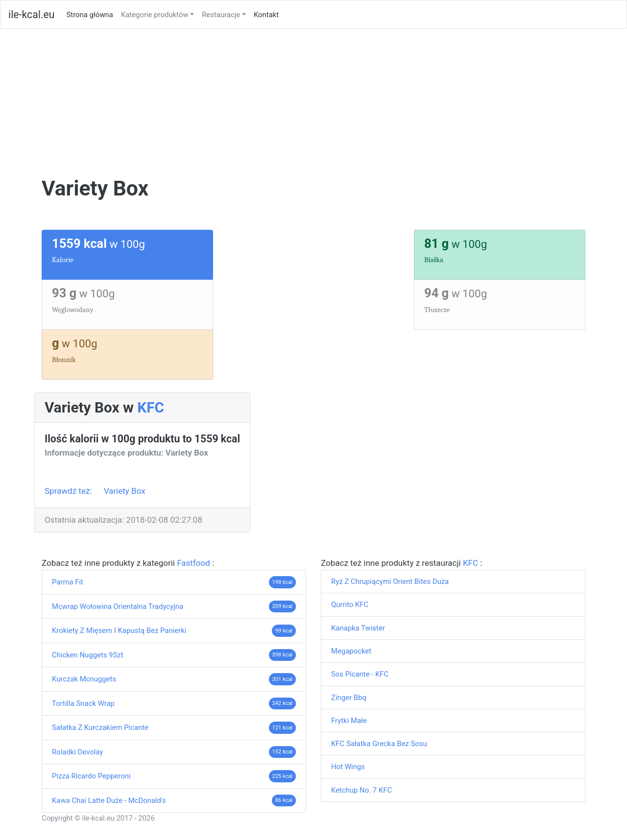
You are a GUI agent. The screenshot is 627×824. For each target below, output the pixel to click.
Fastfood (194, 563)
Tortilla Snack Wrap (83, 703)
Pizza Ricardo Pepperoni (91, 776)
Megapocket (351, 651)
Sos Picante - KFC (359, 674)
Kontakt (266, 14)
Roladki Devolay (77, 752)
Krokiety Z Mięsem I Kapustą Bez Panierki (119, 630)
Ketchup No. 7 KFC (361, 790)
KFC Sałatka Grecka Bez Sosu (379, 743)
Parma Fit (67, 582)
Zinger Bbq (348, 697)
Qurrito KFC (349, 604)
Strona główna (91, 14)
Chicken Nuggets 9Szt (87, 655)
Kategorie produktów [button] (155, 14)
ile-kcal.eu (31, 14)
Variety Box (124, 491)
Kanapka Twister (358, 628)
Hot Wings (348, 766)
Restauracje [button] (221, 14)
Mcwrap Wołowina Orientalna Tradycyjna (117, 606)
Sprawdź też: (69, 491)
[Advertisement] (313, 102)
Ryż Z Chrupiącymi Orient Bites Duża (390, 581)
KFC (150, 407)
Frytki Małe (349, 720)
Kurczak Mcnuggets (84, 679)
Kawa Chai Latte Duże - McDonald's (109, 800)
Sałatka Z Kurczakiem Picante (100, 727)
